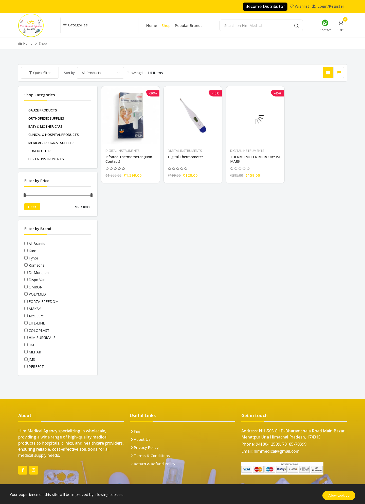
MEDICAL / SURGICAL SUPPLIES (51, 142)
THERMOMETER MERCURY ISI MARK (255, 159)
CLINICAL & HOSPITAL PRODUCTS (53, 134)
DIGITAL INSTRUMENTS (122, 150)
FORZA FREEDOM (44, 301)
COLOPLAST (39, 330)
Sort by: (70, 72)
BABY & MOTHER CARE (45, 126)
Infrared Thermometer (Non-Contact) (129, 159)
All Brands (37, 243)
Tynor (33, 258)
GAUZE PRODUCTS (42, 110)
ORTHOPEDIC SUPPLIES (46, 118)
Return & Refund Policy (154, 463)
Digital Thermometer (185, 157)
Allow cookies (338, 495)
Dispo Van (37, 279)
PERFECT (36, 366)
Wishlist (300, 6)
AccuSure (36, 316)
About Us (142, 439)
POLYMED (37, 294)
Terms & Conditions (152, 455)
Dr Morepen (39, 272)
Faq (137, 431)
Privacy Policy (146, 447)
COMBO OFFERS (40, 151)
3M (31, 345)
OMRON (36, 287)
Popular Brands (189, 25)
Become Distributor (265, 6)
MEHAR (35, 352)
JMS (32, 359)
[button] (99, 25)
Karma (34, 250)
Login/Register (328, 6)
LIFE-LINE (37, 323)
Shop (166, 25)
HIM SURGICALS (42, 337)
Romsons (36, 265)
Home (151, 25)
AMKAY (35, 308)
